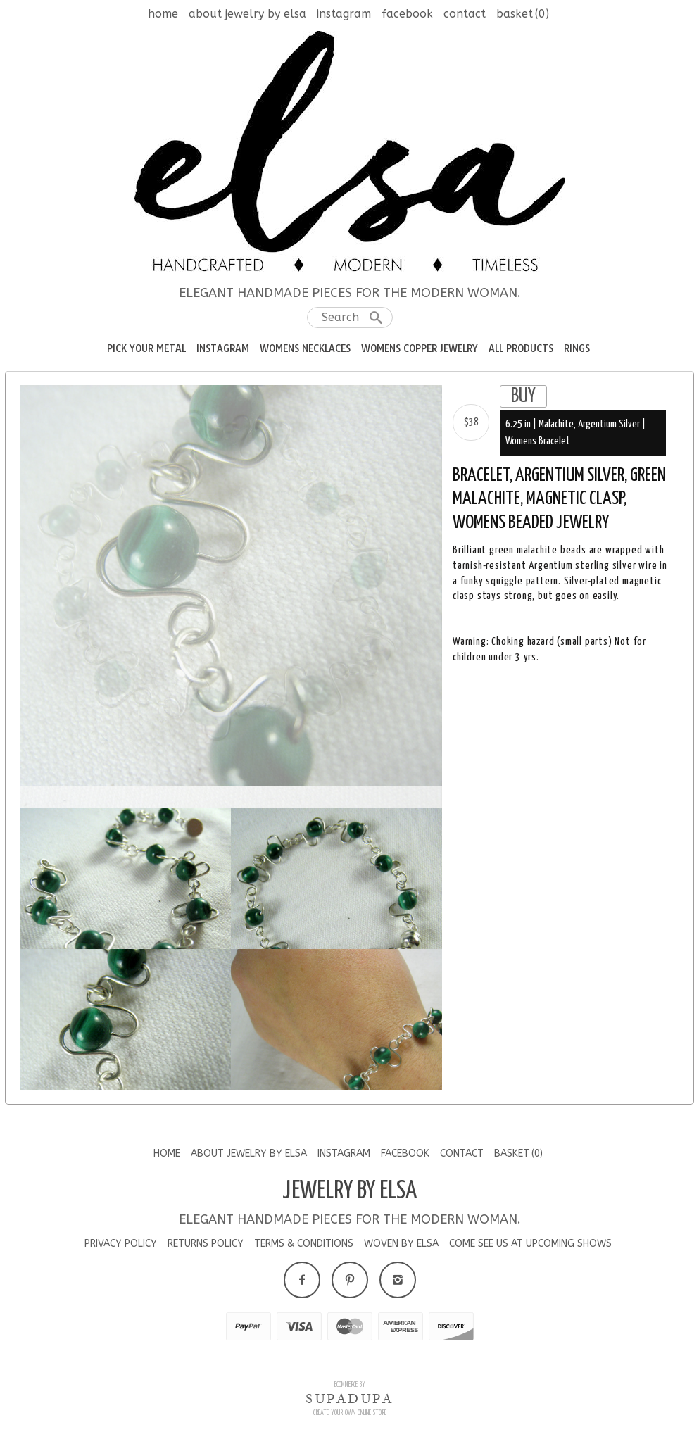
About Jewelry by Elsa (247, 13)
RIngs (577, 348)
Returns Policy (206, 1252)
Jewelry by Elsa (349, 1199)
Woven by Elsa (401, 1252)
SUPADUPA (349, 1406)
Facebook (407, 13)
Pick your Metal (146, 348)
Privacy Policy (120, 1252)
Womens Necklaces (305, 348)
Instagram (344, 13)
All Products (521, 348)
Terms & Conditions (303, 1252)
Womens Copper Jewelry (419, 348)
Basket (522, 13)
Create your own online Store (349, 1420)
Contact (464, 13)
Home (163, 13)
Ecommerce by (349, 1392)
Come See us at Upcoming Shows (530, 1252)
